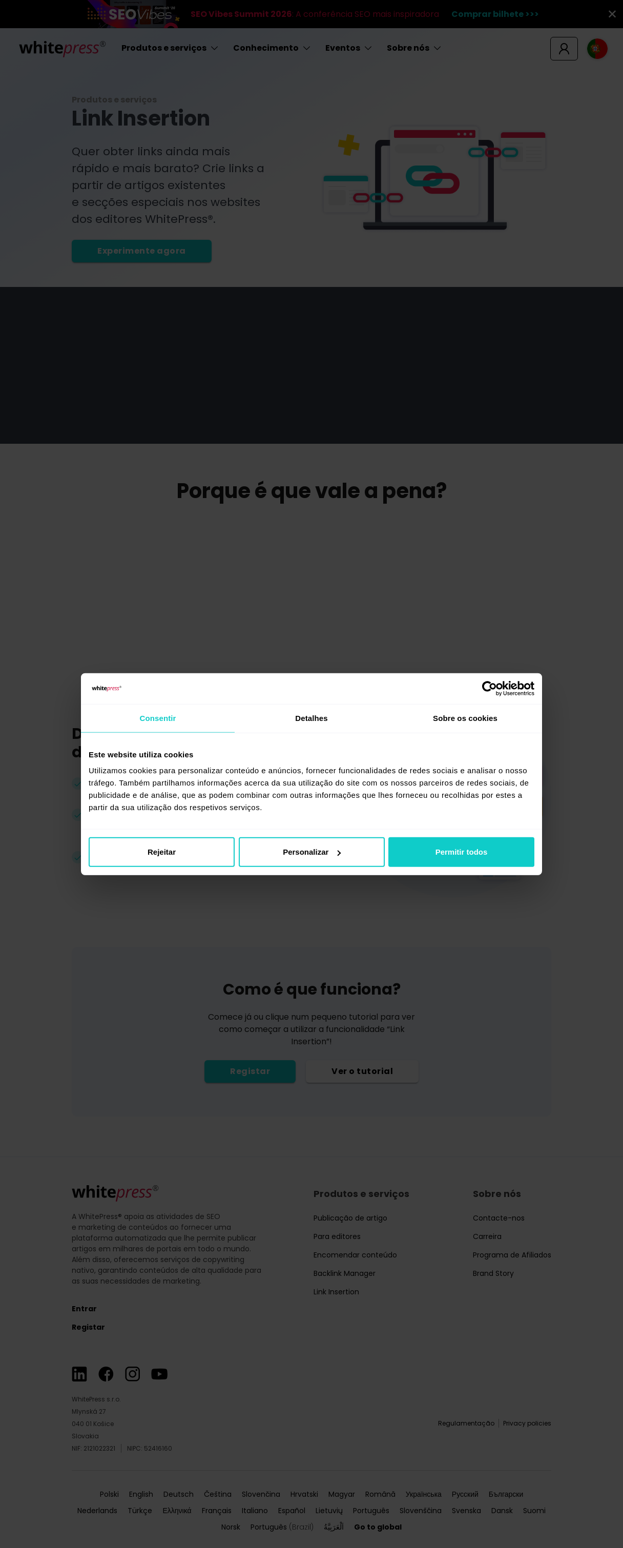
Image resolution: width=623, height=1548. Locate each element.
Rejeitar (162, 852)
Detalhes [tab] (311, 717)
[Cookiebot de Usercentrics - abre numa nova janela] (489, 688)
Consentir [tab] (158, 717)
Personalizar (312, 852)
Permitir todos (461, 852)
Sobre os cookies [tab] (465, 717)
